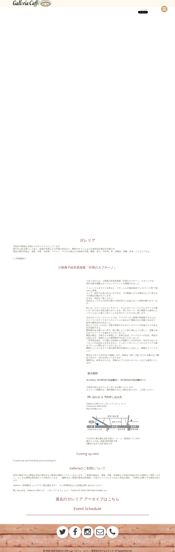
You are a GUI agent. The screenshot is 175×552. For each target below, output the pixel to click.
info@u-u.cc (96, 408)
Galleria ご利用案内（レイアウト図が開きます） (35, 485)
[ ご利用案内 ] (19, 258)
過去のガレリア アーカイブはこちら (87, 499)
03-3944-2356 (99, 406)
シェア (144, 9)
